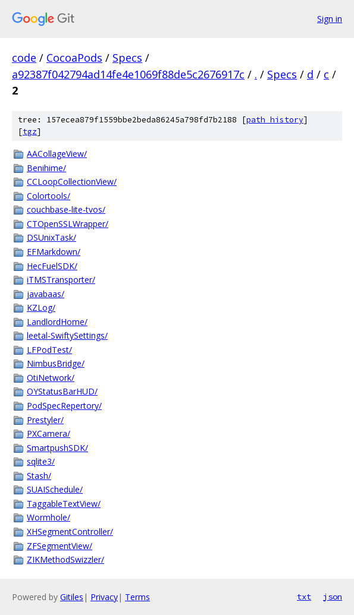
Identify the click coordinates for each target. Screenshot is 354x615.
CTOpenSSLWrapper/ (67, 223)
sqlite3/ (41, 461)
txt (304, 596)
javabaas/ (45, 293)
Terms (137, 597)
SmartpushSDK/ (57, 447)
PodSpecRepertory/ (64, 405)
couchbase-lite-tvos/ (66, 209)
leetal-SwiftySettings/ (67, 335)
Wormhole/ (48, 517)
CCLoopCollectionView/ (72, 181)
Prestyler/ (45, 419)
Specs (127, 58)
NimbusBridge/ (55, 363)
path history (274, 120)
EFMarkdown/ (53, 251)
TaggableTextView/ (64, 503)
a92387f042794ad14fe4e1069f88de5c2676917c (128, 74)
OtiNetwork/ (50, 377)
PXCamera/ (48, 433)
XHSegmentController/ (70, 531)
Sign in (329, 18)
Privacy (104, 597)
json (332, 596)
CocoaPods (74, 58)
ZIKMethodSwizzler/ (65, 559)
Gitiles (71, 597)
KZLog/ (41, 307)
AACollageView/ (57, 153)
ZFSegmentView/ (59, 545)
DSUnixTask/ (51, 237)
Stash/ (39, 475)
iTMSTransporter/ (61, 279)
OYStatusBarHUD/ (62, 391)
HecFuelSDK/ (52, 266)
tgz (30, 132)
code (24, 58)
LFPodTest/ (49, 349)
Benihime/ (46, 168)
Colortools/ (48, 195)
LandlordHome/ (57, 321)
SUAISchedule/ (55, 489)
